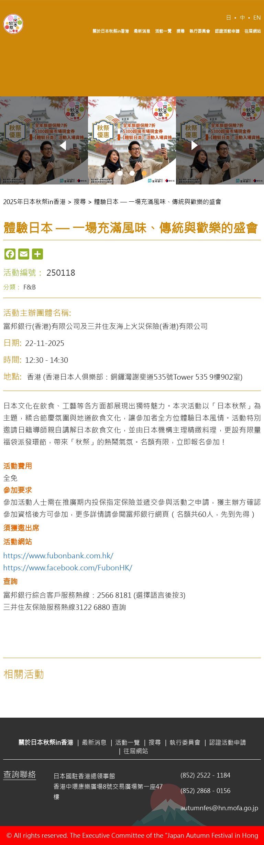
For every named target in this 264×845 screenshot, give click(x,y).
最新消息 (142, 31)
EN (257, 17)
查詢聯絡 (19, 774)
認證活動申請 (227, 31)
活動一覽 (163, 31)
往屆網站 (252, 31)
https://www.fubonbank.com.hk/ (58, 555)
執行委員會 (199, 31)
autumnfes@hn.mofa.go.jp (219, 808)
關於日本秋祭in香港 (110, 31)
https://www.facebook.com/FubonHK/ (67, 567)
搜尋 (180, 31)
